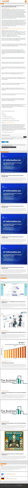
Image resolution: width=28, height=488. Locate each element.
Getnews (2, 452)
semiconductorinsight (4, 361)
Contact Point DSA (15, 485)
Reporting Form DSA (19, 485)
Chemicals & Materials (6, 421)
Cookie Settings (24, 485)
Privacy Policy (5, 485)
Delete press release (5, 147)
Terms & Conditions (10, 485)
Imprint (3, 485)
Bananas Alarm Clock (3, 300)
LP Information (7, 8)
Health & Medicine (6, 390)
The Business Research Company (5, 391)
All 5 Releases (3, 275)
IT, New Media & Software (7, 299)
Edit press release (13, 147)
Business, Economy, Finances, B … (8, 173)
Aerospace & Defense (6, 330)
